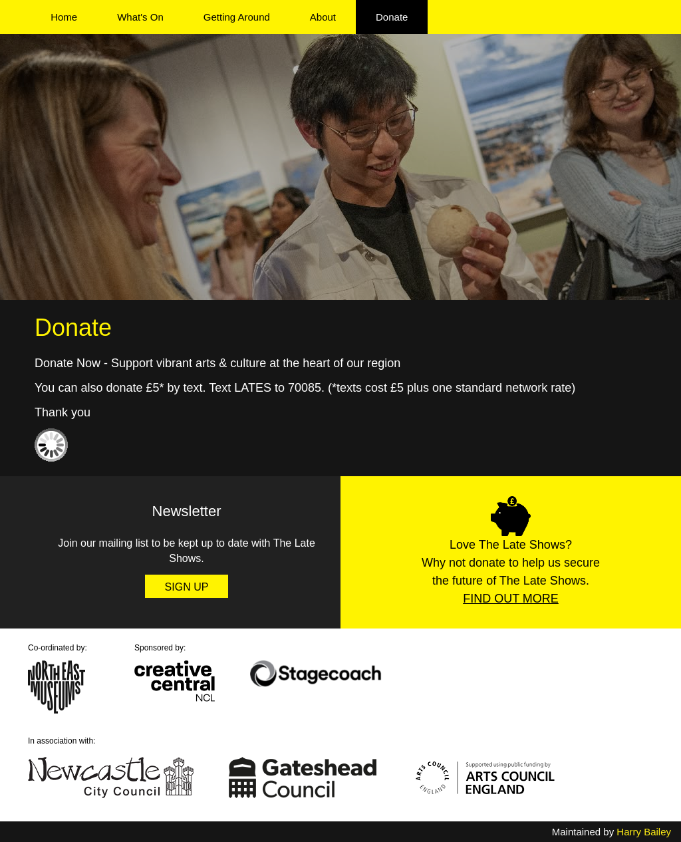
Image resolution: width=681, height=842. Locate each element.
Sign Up (187, 587)
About (323, 17)
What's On (140, 17)
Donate (392, 17)
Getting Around (237, 17)
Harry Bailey (643, 831)
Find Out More (511, 598)
